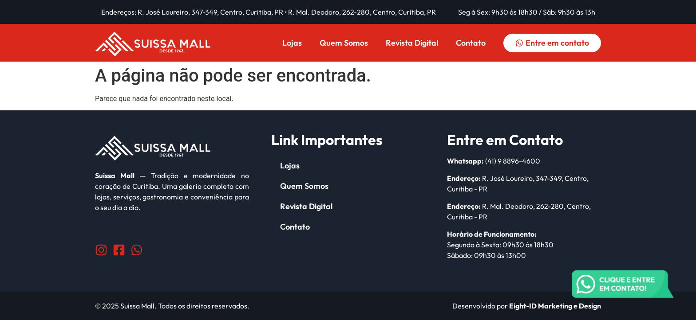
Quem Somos (344, 43)
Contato (471, 43)
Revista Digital (412, 43)
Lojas (292, 43)
